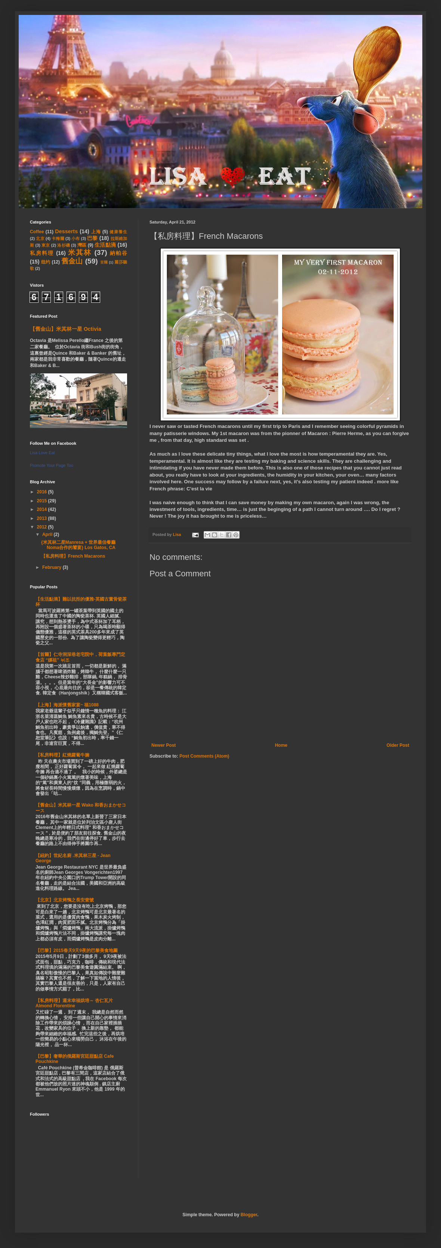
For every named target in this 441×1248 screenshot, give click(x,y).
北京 (40, 238)
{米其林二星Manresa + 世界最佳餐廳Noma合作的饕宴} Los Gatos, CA (78, 545)
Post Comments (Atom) (204, 756)
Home (281, 745)
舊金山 (72, 261)
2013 (42, 518)
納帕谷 (118, 253)
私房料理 (42, 253)
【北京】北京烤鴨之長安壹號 (65, 900)
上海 (96, 231)
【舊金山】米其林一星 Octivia (65, 329)
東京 (45, 245)
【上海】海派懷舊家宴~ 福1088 (67, 705)
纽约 (45, 262)
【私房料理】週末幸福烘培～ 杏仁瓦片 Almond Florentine (74, 1003)
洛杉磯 (63, 245)
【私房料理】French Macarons (73, 556)
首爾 (104, 262)
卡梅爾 (58, 238)
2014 (42, 509)
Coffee (37, 231)
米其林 (80, 252)
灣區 (82, 245)
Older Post (397, 745)
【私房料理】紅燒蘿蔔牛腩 (62, 755)
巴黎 (92, 238)
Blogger (249, 1214)
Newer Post (163, 745)
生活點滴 (105, 245)
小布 (75, 238)
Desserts (66, 231)
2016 (42, 491)
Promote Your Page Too (51, 465)
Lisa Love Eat (42, 452)
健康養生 (118, 231)
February (52, 567)
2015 (42, 500)
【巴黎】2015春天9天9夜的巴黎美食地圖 (77, 950)
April (48, 534)
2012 (42, 527)
